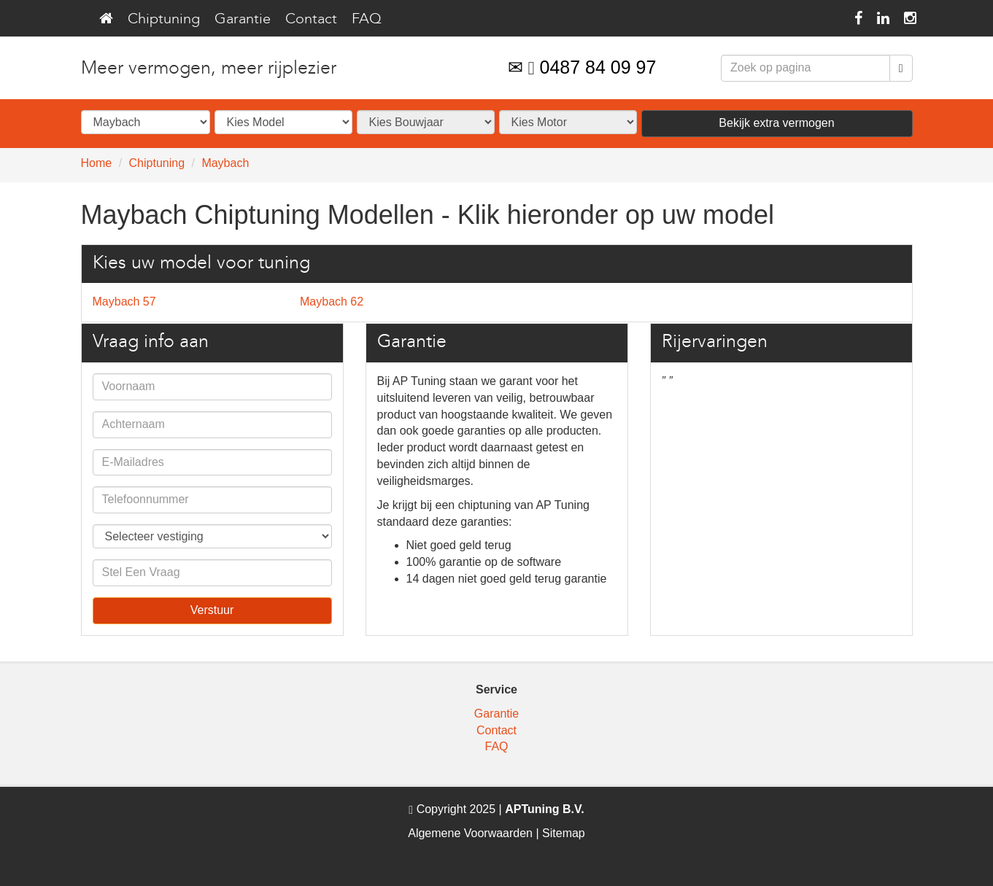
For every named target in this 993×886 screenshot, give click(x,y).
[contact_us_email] (212, 462)
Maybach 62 (331, 301)
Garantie (243, 18)
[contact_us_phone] (212, 499)
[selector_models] (568, 122)
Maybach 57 (124, 301)
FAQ (367, 18)
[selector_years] (426, 122)
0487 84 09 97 (598, 67)
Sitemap (563, 833)
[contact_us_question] (212, 572)
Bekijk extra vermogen (776, 123)
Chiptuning (164, 18)
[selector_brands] (145, 122)
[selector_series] (283, 122)
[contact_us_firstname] (212, 386)
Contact (311, 18)
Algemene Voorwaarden (470, 833)
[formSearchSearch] (805, 68)
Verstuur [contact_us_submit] (212, 610)
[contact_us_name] (212, 424)
